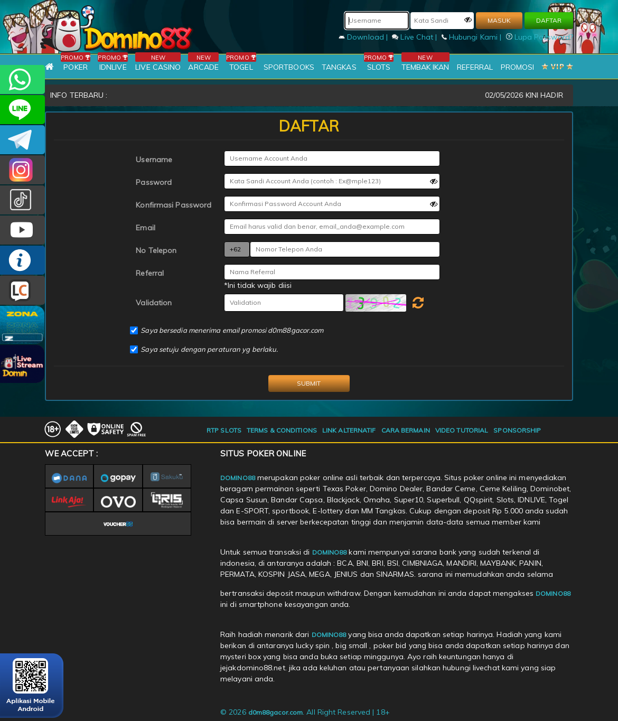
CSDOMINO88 (22, 109)
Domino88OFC (22, 139)
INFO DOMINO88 (22, 260)
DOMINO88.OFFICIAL (22, 230)
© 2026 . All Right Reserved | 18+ (305, 712)
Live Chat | (415, 37)
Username (154, 159)
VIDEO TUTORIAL (461, 430)
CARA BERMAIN (405, 430)
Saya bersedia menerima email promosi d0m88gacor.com (232, 330)
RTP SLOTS (224, 430)
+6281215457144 (22, 79)
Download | (364, 37)
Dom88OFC (22, 169)
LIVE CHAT (22, 290)
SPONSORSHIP (517, 430)
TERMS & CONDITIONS (282, 430)
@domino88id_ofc (22, 199)
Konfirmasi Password (173, 205)
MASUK (499, 20)
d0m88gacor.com (275, 712)
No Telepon (156, 250)
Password (154, 182)
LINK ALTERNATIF (349, 430)
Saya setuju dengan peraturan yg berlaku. (209, 349)
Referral (150, 273)
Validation (154, 302)
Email (145, 227)
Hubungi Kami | (473, 37)
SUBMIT (309, 383)
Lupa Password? (540, 37)
